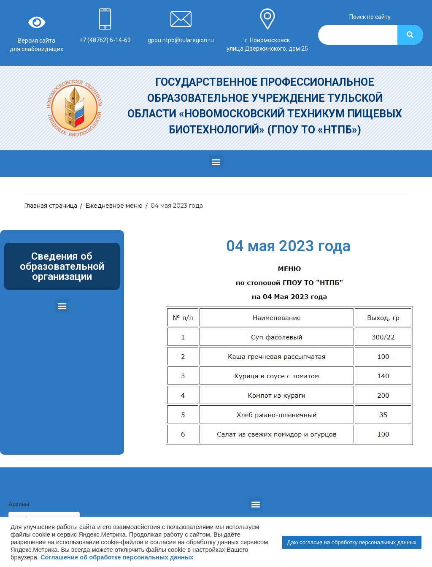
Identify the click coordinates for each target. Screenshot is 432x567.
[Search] (410, 35)
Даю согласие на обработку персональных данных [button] (351, 542)
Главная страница (50, 205)
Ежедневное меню (114, 205)
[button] (216, 161)
